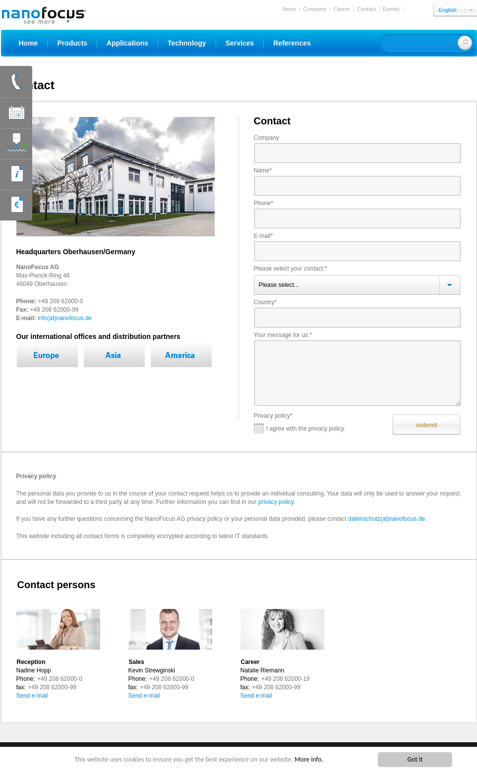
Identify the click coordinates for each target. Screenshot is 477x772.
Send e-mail (32, 695)
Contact (366, 9)
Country (265, 302)
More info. (309, 760)
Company (314, 9)
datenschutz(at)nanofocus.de (386, 518)
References (292, 43)
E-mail (263, 235)
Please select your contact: (290, 268)
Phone (263, 203)
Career (341, 9)
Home (28, 43)
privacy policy (276, 501)
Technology (187, 43)
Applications (127, 43)
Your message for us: (283, 334)
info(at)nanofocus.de (65, 318)
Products (72, 43)
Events (391, 9)
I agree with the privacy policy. (300, 428)
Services (240, 43)
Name (263, 170)
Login (413, 9)
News (290, 9)
